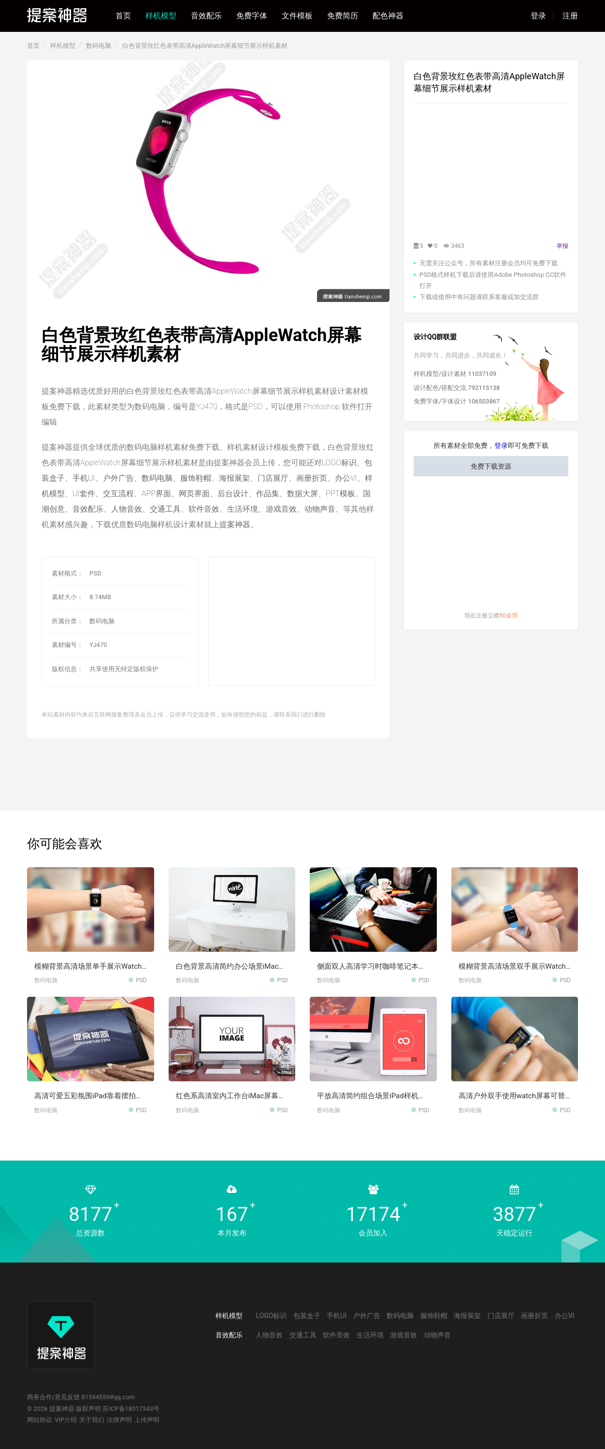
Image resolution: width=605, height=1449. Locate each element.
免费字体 (251, 15)
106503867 (484, 401)
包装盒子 (306, 1316)
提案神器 (234, 524)
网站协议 (39, 1419)
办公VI (346, 478)
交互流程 (118, 493)
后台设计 (232, 493)
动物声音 (319, 509)
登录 (538, 16)
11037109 (482, 373)
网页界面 (194, 493)
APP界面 (156, 493)
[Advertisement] (305, 622)
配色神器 (388, 15)
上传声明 (146, 1419)
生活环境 (242, 509)
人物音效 (126, 509)
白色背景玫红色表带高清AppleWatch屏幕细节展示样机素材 (205, 45)
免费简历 (342, 15)
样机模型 (160, 15)
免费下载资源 (491, 466)
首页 (123, 15)
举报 (562, 246)
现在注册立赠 (491, 615)
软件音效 (203, 509)
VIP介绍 (66, 1419)
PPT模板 (340, 493)
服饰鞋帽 (195, 478)
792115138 (484, 387)
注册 (570, 16)
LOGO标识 (339, 462)
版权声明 (88, 1408)
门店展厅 (273, 478)
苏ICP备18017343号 (130, 1408)
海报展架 (234, 478)
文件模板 (297, 15)
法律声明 (119, 1419)
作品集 (267, 493)
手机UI (83, 478)
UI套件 (83, 493)
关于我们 (91, 1419)
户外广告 (118, 478)
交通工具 (165, 509)
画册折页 (311, 478)
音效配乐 (206, 15)
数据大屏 (302, 493)
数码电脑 (98, 45)
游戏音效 (281, 509)
